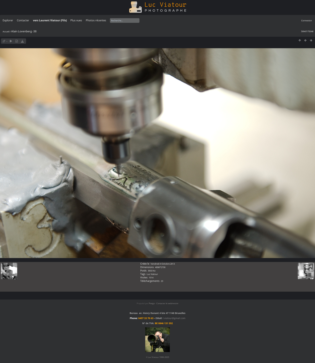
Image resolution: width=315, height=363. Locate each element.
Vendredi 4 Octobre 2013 (163, 263)
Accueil (6, 31)
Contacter (23, 20)
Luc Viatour (152, 274)
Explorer (8, 20)
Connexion (306, 20)
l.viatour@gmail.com (174, 318)
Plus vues (76, 20)
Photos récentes (96, 20)
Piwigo (152, 303)
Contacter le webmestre (167, 303)
